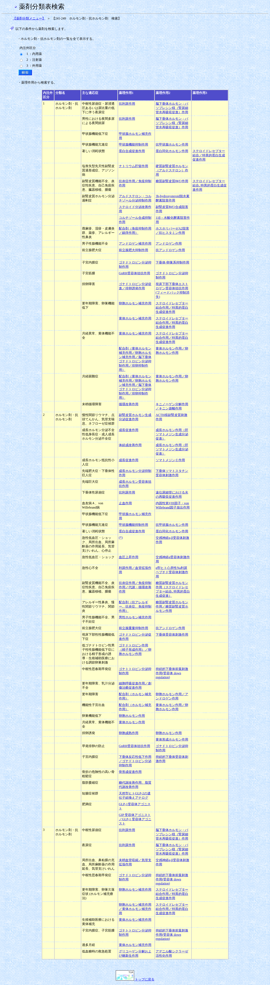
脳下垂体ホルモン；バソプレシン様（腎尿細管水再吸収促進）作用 (172, 108)
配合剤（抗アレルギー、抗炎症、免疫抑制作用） (135, 606)
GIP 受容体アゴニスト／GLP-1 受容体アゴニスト (135, 819)
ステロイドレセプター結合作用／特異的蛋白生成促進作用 (172, 308)
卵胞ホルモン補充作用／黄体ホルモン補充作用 (135, 909)
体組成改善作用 (130, 445)
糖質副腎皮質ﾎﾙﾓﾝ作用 (172, 181)
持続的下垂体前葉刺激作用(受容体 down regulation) (172, 673)
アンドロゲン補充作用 (135, 243)
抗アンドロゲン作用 (170, 250)
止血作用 (125, 503)
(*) (121, 537)
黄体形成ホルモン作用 (172, 739)
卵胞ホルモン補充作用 (135, 303)
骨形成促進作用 (130, 772)
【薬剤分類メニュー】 (29, 18)
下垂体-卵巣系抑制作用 (172, 262)
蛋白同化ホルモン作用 (172, 151)
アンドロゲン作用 (169, 243)
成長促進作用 (128, 430)
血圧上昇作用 (128, 557)
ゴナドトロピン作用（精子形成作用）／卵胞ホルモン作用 (135, 650)
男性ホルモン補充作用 (135, 617)
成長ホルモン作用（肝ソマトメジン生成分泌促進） (172, 434)
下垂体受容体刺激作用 (172, 634)
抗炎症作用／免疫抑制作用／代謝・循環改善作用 (135, 587)
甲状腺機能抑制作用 (133, 144)
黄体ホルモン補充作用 (135, 318)
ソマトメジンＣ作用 (170, 460)
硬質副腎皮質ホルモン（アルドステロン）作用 (172, 170)
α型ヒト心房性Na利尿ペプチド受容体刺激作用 (172, 572)
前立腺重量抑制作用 (133, 628)
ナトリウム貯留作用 (133, 166)
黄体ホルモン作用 (132, 722)
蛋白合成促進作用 (132, 151)
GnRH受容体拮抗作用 (134, 273)
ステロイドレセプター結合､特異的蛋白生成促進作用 (209, 185)
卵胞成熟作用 (128, 733)
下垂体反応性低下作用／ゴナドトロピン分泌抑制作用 (135, 761)
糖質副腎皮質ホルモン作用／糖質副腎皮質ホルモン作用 (172, 606)
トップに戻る (135, 979)
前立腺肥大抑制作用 (133, 250)
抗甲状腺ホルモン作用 (172, 144)
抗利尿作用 (127, 103)
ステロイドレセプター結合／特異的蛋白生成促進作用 (208, 155)
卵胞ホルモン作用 (132, 715)
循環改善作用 (128, 404)
